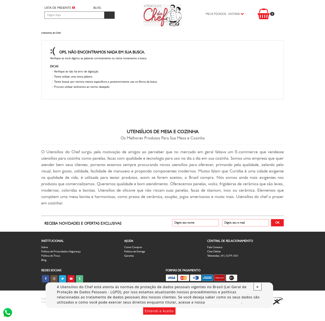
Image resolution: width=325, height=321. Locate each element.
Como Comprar (133, 258)
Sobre (44, 258)
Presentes (234, 37)
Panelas (92, 37)
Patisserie (215, 37)
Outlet (266, 37)
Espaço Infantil (168, 37)
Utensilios (143, 37)
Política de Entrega (134, 263)
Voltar (264, 64)
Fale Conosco (214, 258)
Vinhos (251, 37)
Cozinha (75, 37)
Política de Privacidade (223, 302)
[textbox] (74, 15)
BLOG (97, 8)
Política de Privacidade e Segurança (61, 263)
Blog (43, 271)
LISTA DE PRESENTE (59, 8)
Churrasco (56, 37)
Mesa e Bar (122, 37)
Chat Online (214, 263)
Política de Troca (50, 267)
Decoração (194, 37)
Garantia (129, 267)
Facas (106, 37)
